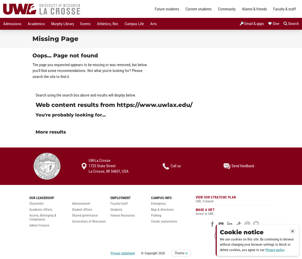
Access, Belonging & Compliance (42, 217)
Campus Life (134, 24)
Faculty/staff (119, 204)
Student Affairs (82, 210)
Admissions (12, 24)
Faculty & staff (284, 9)
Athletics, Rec (107, 24)
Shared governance (85, 215)
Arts (153, 24)
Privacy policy (274, 250)
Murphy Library (62, 24)
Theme (181, 253)
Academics (36, 24)
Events (85, 24)
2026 (161, 253)
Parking (156, 215)
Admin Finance (39, 225)
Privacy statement (123, 253)
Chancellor (36, 204)
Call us (172, 166)
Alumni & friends (254, 9)
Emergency (158, 204)
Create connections (164, 221)
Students (116, 210)
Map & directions (162, 210)
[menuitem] (12, 24)
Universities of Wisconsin (89, 221)
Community (227, 9)
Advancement (81, 204)
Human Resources (122, 215)
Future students (167, 9)
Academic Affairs (40, 210)
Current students (199, 9)
